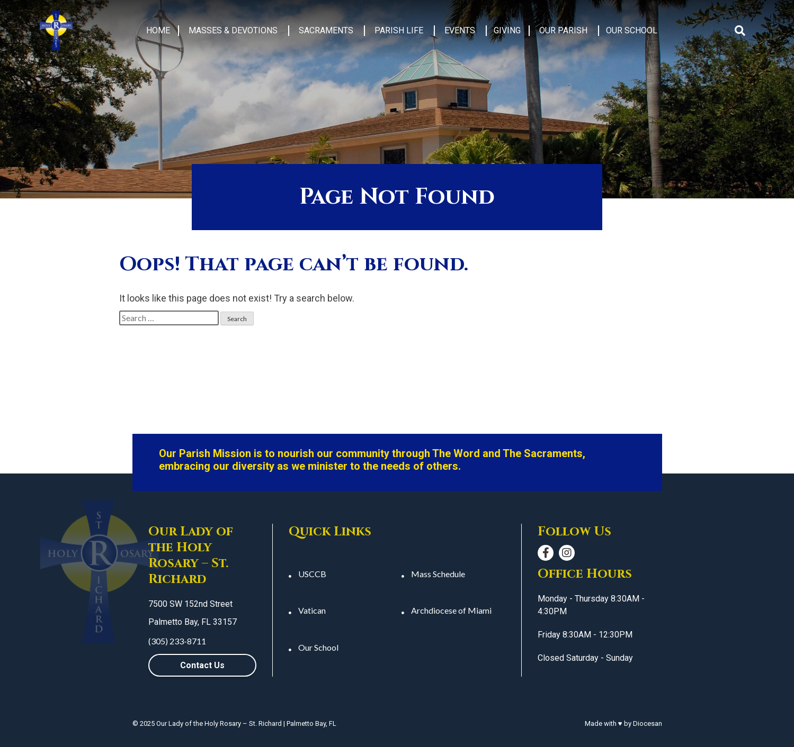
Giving (507, 30)
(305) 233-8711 (177, 641)
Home (158, 30)
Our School (631, 30)
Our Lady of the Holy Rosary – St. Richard (219, 723)
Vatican (312, 610)
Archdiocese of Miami (451, 610)
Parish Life (398, 30)
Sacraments (326, 30)
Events (459, 30)
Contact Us (202, 665)
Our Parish (563, 30)
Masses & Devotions (233, 30)
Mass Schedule (438, 574)
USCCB (312, 574)
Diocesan (647, 723)
